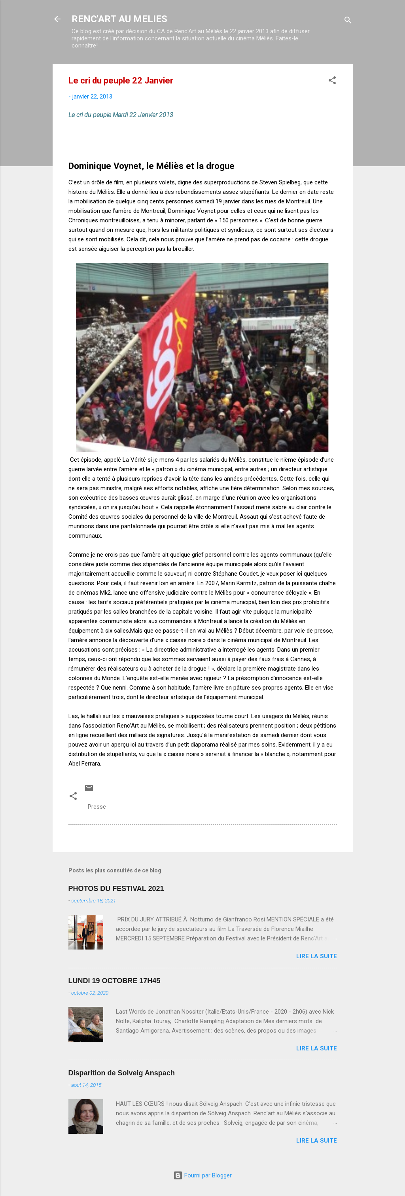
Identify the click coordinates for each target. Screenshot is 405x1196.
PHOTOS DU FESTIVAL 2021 (116, 889)
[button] (332, 82)
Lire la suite (316, 956)
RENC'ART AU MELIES (119, 19)
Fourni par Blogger (202, 1175)
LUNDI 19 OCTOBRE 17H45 (114, 981)
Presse (97, 806)
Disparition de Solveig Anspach (121, 1073)
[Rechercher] (348, 21)
